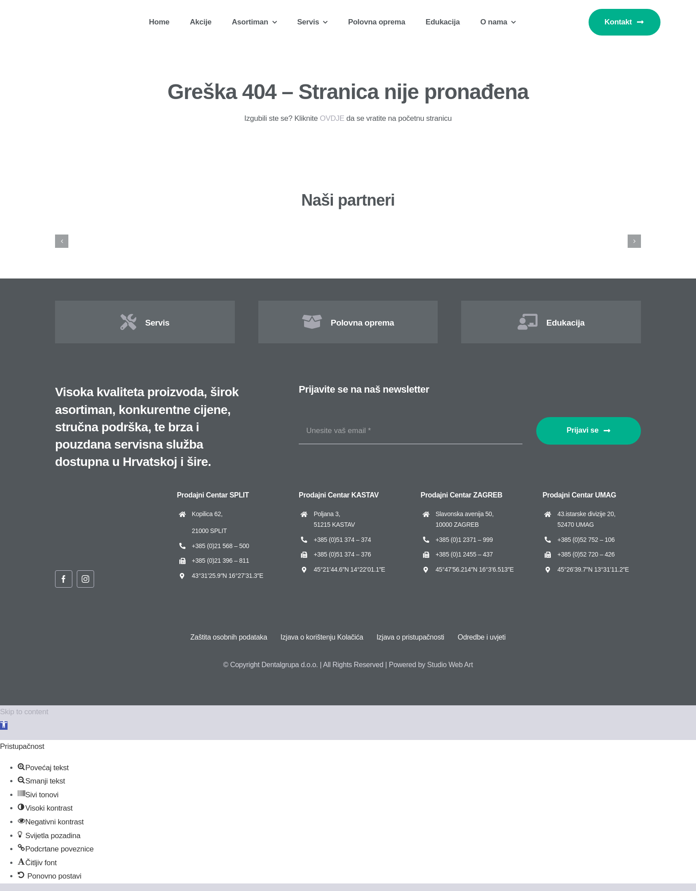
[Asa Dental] (297, 227)
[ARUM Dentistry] (197, 227)
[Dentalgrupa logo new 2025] (67, 12)
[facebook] (63, 579)
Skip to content (24, 712)
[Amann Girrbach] (96, 227)
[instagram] (85, 579)
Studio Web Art (450, 664)
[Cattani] (499, 227)
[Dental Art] (599, 227)
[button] (4, 725)
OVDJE (332, 118)
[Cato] (398, 227)
